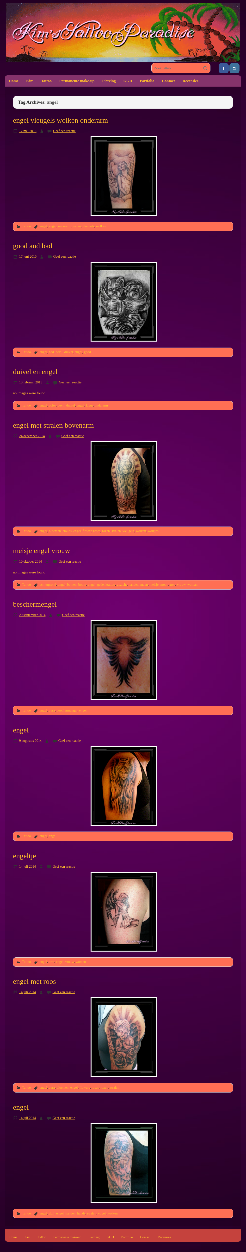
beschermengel (35, 604)
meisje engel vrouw (41, 551)
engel (52, 226)
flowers (85, 1087)
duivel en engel (35, 372)
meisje (154, 584)
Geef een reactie (64, 131)
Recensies (190, 81)
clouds (67, 531)
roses (96, 531)
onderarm (64, 226)
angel (43, 226)
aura (52, 710)
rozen (106, 531)
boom (82, 584)
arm (51, 962)
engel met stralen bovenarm (53, 425)
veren (77, 226)
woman (192, 584)
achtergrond (48, 584)
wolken (101, 226)
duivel (68, 352)
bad (51, 352)
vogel (102, 1213)
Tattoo (46, 81)
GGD (127, 81)
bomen (71, 584)
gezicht (122, 584)
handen (134, 584)
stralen (116, 531)
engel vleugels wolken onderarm (60, 120)
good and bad (32, 246)
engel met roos (34, 981)
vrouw (181, 584)
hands (81, 1213)
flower (87, 531)
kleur (89, 405)
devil (59, 352)
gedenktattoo (106, 584)
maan (144, 584)
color (52, 405)
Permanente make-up (77, 81)
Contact (168, 81)
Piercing (109, 81)
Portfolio (147, 81)
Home (13, 81)
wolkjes (153, 531)
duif (51, 1213)
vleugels (88, 226)
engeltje (24, 856)
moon (164, 584)
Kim (29, 81)
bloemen (55, 531)
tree (172, 584)
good (87, 352)
